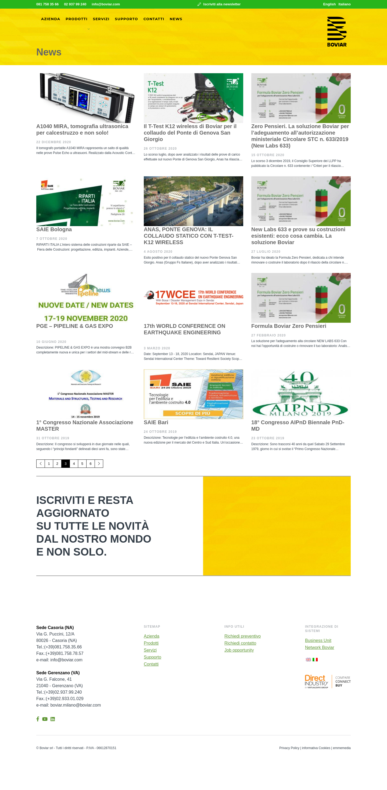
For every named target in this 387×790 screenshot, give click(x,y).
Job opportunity (239, 650)
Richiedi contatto (240, 643)
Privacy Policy (289, 748)
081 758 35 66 (47, 4)
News (176, 19)
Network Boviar (319, 647)
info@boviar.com (106, 4)
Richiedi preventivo (242, 636)
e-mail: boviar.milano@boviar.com (68, 705)
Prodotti (77, 19)
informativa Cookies (316, 748)
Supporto (126, 19)
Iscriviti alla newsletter (219, 4)
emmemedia (342, 748)
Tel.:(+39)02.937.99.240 (59, 692)
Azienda (50, 19)
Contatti (154, 19)
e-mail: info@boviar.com (59, 660)
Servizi (101, 19)
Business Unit (318, 640)
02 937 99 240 (75, 4)
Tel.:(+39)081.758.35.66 (59, 647)
